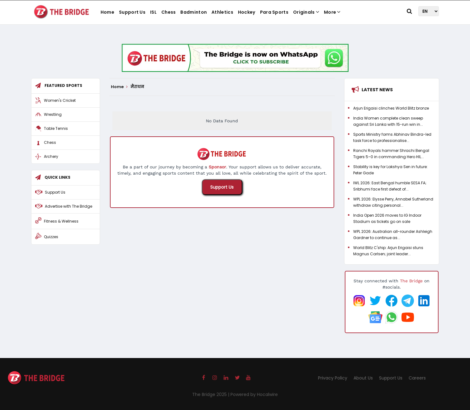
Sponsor (217, 166)
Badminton (193, 12)
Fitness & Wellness (61, 221)
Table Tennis (56, 128)
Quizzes (51, 236)
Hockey (246, 12)
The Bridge (411, 280)
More (332, 12)
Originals (306, 12)
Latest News (377, 90)
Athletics (222, 12)
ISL (153, 12)
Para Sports (274, 12)
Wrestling (53, 114)
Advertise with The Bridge (68, 206)
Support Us (132, 12)
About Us (363, 378)
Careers (417, 378)
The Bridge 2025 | (211, 394)
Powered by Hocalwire (254, 394)
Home (107, 12)
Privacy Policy (332, 378)
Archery (51, 156)
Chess (168, 12)
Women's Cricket (60, 100)
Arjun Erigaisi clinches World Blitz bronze (391, 108)
